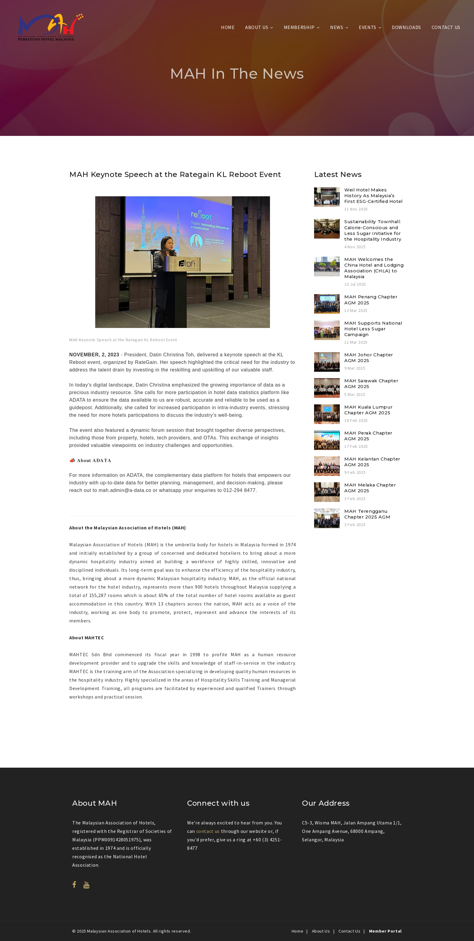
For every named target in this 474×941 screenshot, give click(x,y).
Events (367, 27)
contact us (208, 831)
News (336, 27)
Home (228, 27)
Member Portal (385, 931)
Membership (299, 27)
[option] (182, 267)
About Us (256, 27)
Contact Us (446, 27)
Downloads (406, 27)
